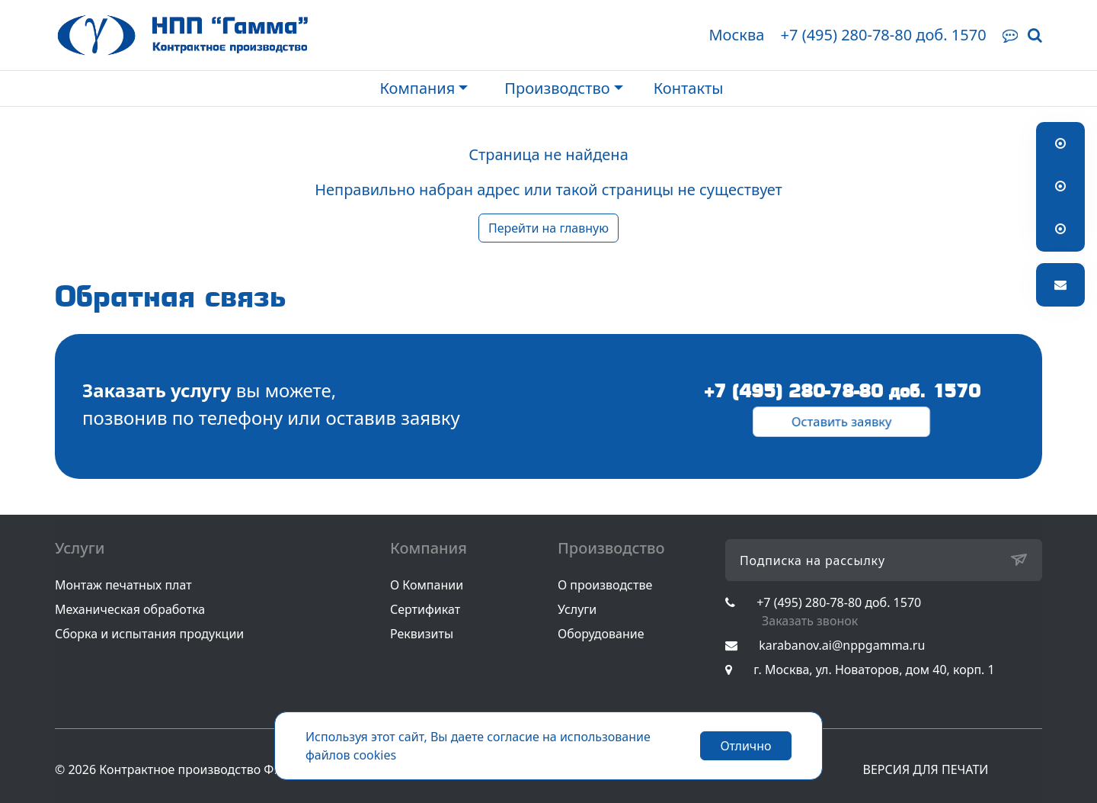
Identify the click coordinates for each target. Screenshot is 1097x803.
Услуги (577, 609)
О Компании (426, 585)
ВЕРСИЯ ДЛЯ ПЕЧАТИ (926, 769)
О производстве (605, 585)
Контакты (689, 88)
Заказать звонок (810, 620)
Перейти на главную (548, 228)
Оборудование (601, 633)
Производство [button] (556, 88)
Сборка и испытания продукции (149, 633)
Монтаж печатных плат (123, 585)
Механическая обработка (130, 609)
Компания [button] (417, 88)
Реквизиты (421, 633)
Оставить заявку (842, 421)
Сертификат (425, 609)
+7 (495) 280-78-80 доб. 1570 (884, 34)
